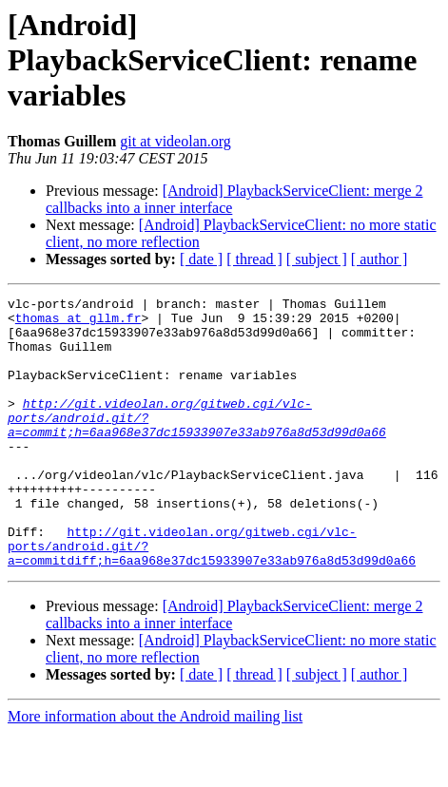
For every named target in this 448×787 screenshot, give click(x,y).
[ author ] (379, 259)
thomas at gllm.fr (78, 323)
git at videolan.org (175, 141)
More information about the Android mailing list (155, 770)
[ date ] (201, 259)
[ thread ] (254, 259)
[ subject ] (316, 259)
